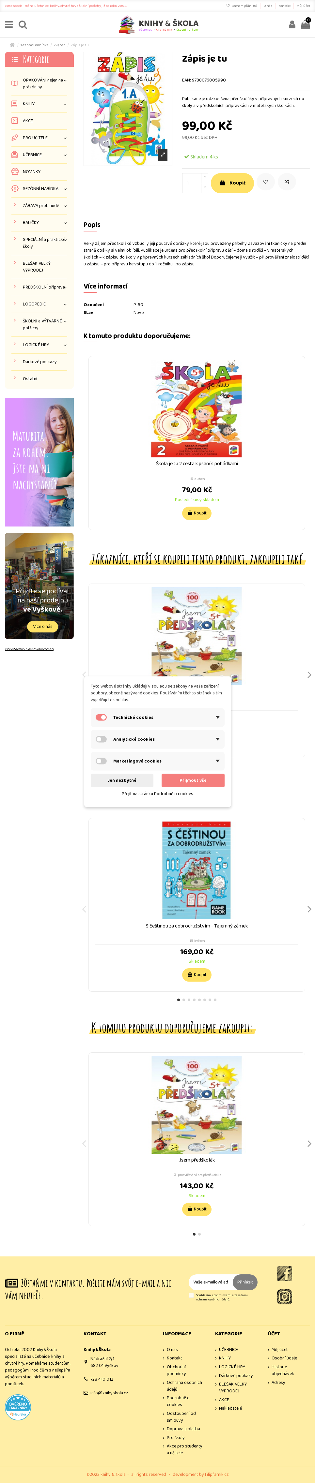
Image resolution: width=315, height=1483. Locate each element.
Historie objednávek (283, 1370)
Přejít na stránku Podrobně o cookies (157, 793)
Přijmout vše (193, 780)
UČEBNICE (32, 155)
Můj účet (303, 6)
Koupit (232, 183)
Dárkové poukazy (40, 362)
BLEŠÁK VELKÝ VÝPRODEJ (37, 267)
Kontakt (284, 6)
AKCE (28, 121)
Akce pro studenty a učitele (184, 1450)
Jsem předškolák (197, 1160)
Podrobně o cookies (178, 1401)
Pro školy (176, 1437)
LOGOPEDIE (34, 304)
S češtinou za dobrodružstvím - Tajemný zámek (197, 926)
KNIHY (29, 104)
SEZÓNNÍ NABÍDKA (40, 188)
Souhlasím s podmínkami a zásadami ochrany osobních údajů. (222, 1297)
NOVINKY (31, 172)
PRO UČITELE (35, 138)
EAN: (186, 80)
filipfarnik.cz (217, 1474)
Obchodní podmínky (176, 1370)
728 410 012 (101, 1379)
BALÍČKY (31, 222)
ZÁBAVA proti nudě (41, 205)
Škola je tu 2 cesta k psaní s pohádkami (197, 464)
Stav (88, 312)
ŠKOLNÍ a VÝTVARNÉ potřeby (42, 325)
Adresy (278, 1382)
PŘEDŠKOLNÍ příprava (44, 287)
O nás (268, 6)
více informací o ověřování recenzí (29, 649)
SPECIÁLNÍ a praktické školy (44, 243)
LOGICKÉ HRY (36, 345)
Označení (94, 305)
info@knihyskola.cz (109, 1393)
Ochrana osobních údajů (184, 1386)
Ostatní (30, 379)
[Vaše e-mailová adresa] (211, 1282)
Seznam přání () (242, 6)
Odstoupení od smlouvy (181, 1417)
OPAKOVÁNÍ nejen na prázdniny (43, 84)
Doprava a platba (183, 1429)
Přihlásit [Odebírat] (245, 1282)
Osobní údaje (284, 1358)
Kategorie (36, 59)
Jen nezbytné (122, 780)
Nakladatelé (230, 1408)
